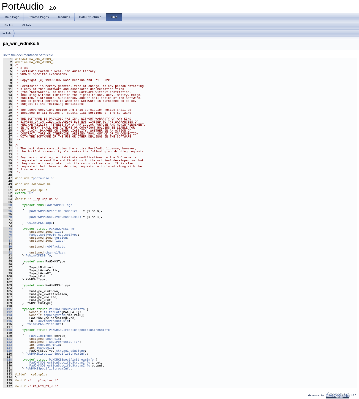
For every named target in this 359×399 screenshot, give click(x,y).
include (7, 33)
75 (7, 232)
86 (7, 247)
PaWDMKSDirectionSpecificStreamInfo (79, 330)
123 (7, 345)
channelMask (55, 253)
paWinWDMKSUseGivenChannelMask (55, 217)
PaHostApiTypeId (42, 235)
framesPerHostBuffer (62, 342)
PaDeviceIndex (40, 336)
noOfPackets (55, 247)
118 (7, 330)
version (60, 238)
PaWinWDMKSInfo (61, 229)
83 (7, 241)
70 (7, 217)
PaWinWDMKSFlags (58, 205)
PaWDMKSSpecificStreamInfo (71, 360)
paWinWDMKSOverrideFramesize (53, 211)
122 (7, 342)
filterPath (53, 312)
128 (7, 360)
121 (7, 339)
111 (7, 309)
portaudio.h (43, 178)
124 (7, 348)
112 (7, 312)
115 (7, 321)
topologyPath (54, 315)
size (57, 232)
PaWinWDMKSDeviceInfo (67, 309)
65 (7, 211)
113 (7, 315)
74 (7, 229)
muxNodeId (44, 348)
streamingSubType (70, 351)
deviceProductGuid (53, 321)
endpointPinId (48, 345)
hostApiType (68, 235)
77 (7, 238)
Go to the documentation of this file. (28, 55)
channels (52, 339)
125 (7, 351)
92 (7, 253)
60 (7, 205)
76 (7, 235)
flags (58, 241)
